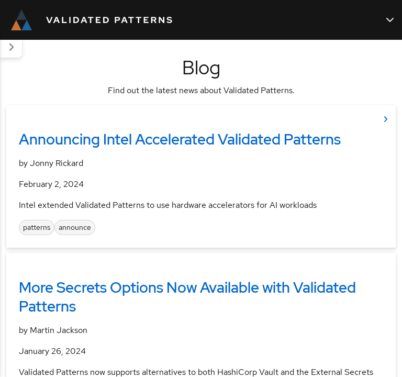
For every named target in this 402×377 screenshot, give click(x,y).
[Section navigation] (11, 47)
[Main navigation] (390, 19)
